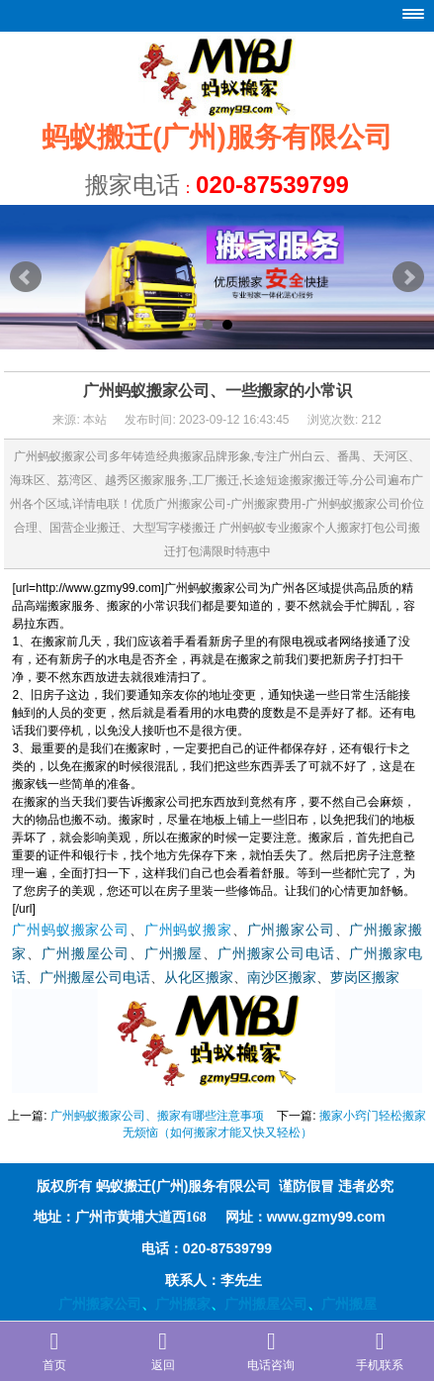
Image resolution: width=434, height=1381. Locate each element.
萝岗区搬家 (364, 977)
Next (408, 277)
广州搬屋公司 (86, 953)
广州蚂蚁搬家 (188, 930)
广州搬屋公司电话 (95, 977)
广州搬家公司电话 (276, 953)
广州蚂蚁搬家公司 (71, 930)
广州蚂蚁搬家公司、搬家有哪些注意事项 (157, 1116)
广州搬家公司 (291, 930)
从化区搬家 (198, 977)
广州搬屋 (173, 953)
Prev (26, 277)
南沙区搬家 (281, 977)
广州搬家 (183, 1304)
